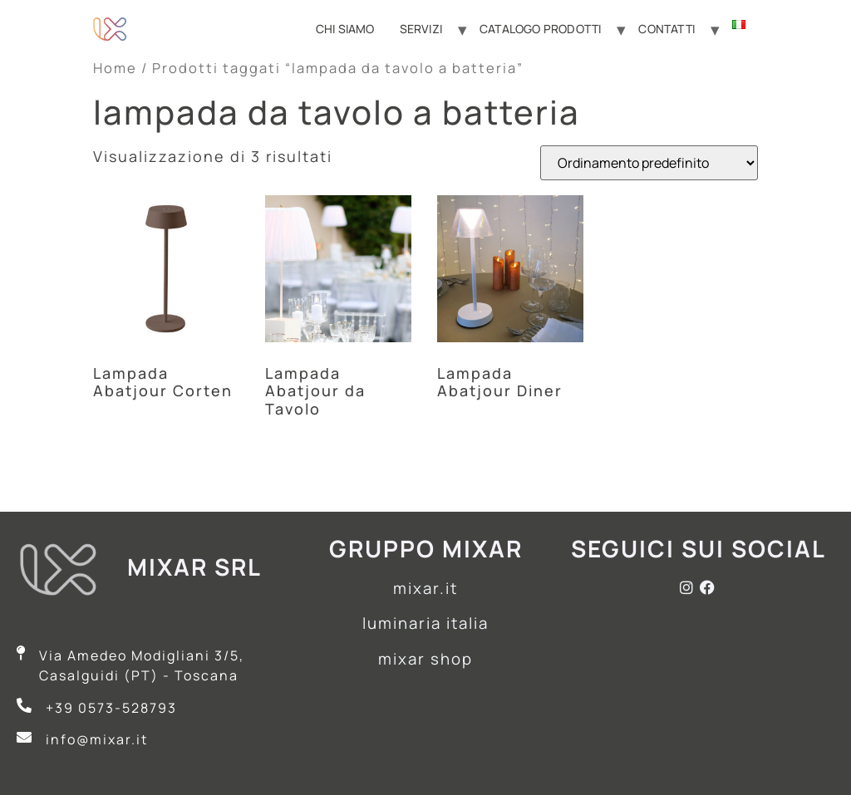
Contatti (666, 29)
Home (115, 67)
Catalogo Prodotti (540, 29)
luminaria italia (425, 623)
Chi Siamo (345, 29)
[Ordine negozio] (649, 162)
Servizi (421, 29)
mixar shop (425, 659)
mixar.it (425, 588)
